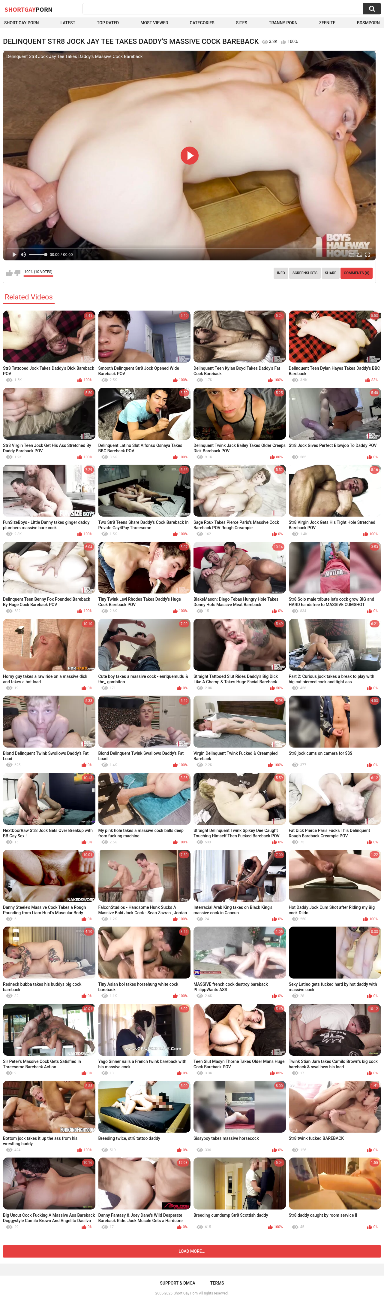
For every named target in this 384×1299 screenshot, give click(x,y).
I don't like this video (17, 273)
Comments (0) (356, 273)
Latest (67, 22)
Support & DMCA (177, 1283)
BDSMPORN (368, 22)
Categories (202, 22)
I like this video (9, 273)
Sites (241, 22)
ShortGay (28, 9)
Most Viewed (154, 22)
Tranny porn (283, 22)
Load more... (192, 1251)
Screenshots (304, 273)
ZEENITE (327, 22)
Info (281, 273)
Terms (217, 1283)
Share (330, 273)
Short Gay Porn (21, 22)
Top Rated (108, 22)
